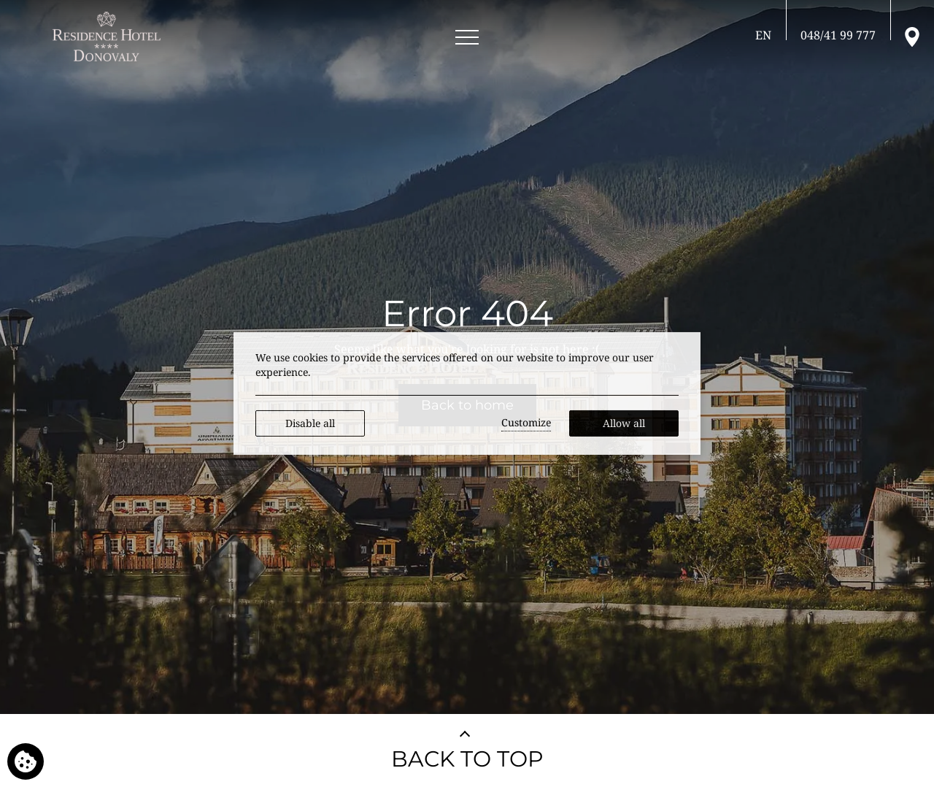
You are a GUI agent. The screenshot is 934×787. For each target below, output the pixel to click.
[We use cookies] (25, 761)
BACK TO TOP (467, 758)
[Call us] (838, 35)
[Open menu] (467, 37)
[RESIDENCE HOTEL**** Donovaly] (109, 36)
